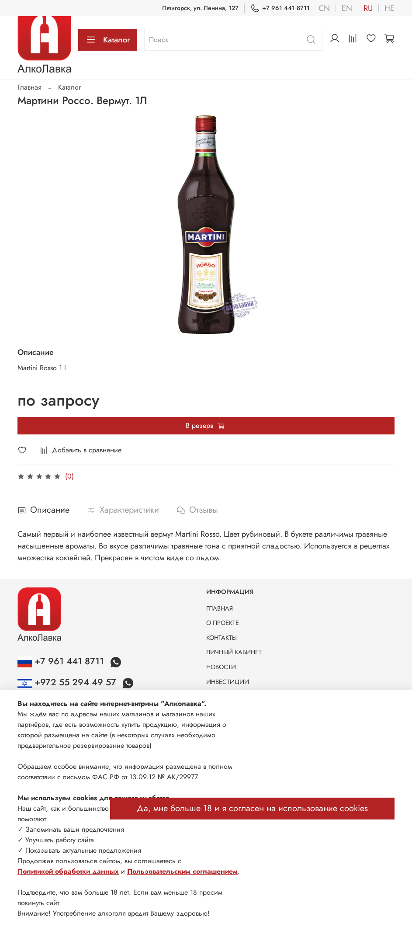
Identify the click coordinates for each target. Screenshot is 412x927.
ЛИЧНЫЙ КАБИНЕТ (234, 652)
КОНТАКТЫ (221, 637)
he (389, 8)
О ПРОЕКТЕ (222, 622)
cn (324, 8)
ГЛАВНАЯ (219, 608)
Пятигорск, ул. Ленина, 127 (200, 7)
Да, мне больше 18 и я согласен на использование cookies (252, 808)
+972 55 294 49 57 (68, 682)
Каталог (108, 39)
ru (368, 8)
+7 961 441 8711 (280, 8)
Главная (29, 87)
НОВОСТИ (221, 667)
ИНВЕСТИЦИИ (227, 681)
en (347, 8)
